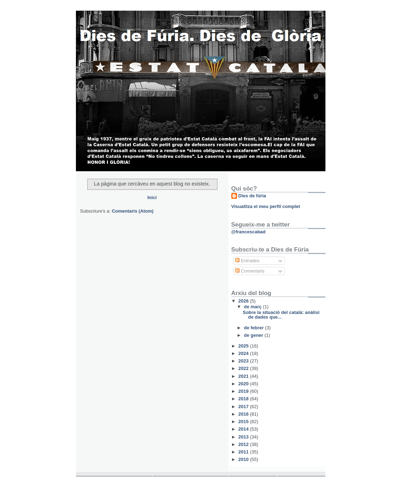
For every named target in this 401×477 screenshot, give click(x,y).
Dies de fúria (252, 195)
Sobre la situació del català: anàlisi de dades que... (281, 315)
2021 (244, 376)
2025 (244, 346)
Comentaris (249, 271)
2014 (244, 429)
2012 (244, 444)
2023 (244, 361)
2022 (244, 368)
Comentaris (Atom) (133, 211)
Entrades (247, 260)
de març (253, 306)
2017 (244, 406)
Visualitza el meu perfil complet (265, 206)
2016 (244, 414)
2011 (244, 452)
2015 (244, 421)
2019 (244, 391)
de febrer (254, 327)
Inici (151, 197)
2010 (244, 459)
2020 (244, 383)
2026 (244, 301)
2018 (244, 398)
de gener (254, 335)
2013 (244, 437)
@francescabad (248, 231)
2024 (244, 353)
